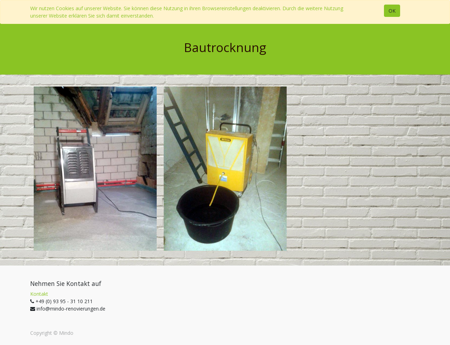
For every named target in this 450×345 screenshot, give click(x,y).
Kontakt (39, 293)
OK (392, 10)
